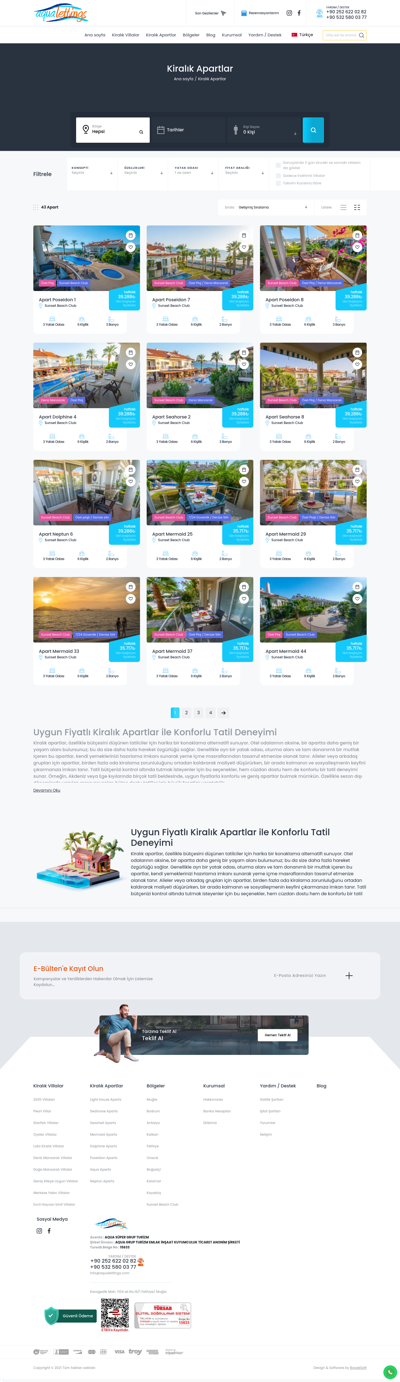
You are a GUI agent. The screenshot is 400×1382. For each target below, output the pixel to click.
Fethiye (153, 1146)
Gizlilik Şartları (271, 1099)
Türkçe (302, 35)
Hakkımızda (213, 1099)
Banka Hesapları (217, 1111)
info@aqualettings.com (109, 1273)
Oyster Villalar (45, 1134)
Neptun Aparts (102, 1181)
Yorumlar (268, 1122)
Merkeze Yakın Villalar (51, 1192)
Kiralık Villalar (48, 1086)
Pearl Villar (42, 1111)
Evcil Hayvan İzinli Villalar (54, 1204)
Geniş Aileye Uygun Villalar (55, 1181)
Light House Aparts (105, 1099)
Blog (321, 1086)
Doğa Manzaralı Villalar (52, 1169)
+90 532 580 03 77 (113, 1267)
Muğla (152, 1099)
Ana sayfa (183, 79)
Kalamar (154, 1181)
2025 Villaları (44, 1099)
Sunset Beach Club (162, 1204)
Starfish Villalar (46, 1122)
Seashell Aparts (103, 1122)
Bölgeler (156, 1086)
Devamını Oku (46, 790)
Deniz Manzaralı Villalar (52, 1157)
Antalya (153, 1122)
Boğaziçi (154, 1169)
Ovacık (152, 1157)
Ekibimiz (210, 1122)
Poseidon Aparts (104, 1157)
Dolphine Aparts (103, 1146)
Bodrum (153, 1111)
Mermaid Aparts (103, 1134)
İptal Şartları (270, 1111)
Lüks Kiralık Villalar (48, 1146)
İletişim (266, 1134)
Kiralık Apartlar (212, 79)
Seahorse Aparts (104, 1111)
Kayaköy (154, 1192)
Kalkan (152, 1134)
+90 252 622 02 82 (113, 1260)
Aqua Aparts (100, 1169)
